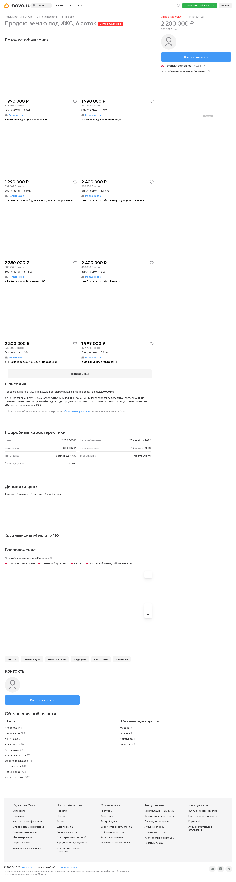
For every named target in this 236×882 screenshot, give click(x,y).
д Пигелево (68, 16)
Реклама (208, 116)
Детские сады (57, 656)
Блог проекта (65, 823)
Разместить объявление (199, 5)
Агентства (107, 813)
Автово (78, 560)
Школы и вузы (32, 656)
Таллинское (12, 730)
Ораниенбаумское (16, 758)
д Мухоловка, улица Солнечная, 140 (27, 119)
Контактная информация (28, 818)
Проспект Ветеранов (21, 560)
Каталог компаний (112, 834)
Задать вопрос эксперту (159, 813)
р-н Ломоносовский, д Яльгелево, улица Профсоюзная (39, 200)
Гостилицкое (13, 763)
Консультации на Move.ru (160, 808)
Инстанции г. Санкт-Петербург (69, 847)
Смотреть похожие (42, 697)
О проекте (19, 808)
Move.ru (111, 868)
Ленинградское (14, 774)
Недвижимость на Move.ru (18, 16)
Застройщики (109, 818)
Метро (12, 656)
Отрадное (126, 741)
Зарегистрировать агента (116, 823)
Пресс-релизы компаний (71, 834)
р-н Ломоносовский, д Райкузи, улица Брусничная (112, 200)
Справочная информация (28, 823)
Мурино (125, 725)
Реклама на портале (25, 829)
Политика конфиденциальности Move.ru (25, 871)
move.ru (27, 864)
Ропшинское (12, 769)
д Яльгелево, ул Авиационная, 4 (101, 119)
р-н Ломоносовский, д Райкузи (100, 281)
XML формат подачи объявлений (200, 825)
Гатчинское (12, 747)
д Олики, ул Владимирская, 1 (99, 361)
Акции (60, 818)
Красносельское (15, 752)
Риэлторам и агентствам (159, 834)
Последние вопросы (157, 818)
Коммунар (126, 736)
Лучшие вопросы (154, 823)
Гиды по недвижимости (202, 813)
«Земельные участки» (77, 408)
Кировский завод (101, 560)
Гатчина (125, 730)
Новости (62, 808)
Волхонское (12, 741)
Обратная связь (22, 840)
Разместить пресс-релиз (116, 840)
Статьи (61, 813)
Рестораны (101, 656)
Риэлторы (106, 808)
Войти (225, 5)
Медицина (79, 656)
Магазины (121, 656)
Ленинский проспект (54, 560)
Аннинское (125, 560)
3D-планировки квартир (202, 808)
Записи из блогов (67, 829)
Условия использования (27, 845)
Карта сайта (195, 818)
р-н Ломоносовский (47, 16)
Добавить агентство (113, 829)
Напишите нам (68, 864)
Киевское (11, 725)
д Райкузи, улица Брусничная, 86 (25, 281)
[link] (18, 16)
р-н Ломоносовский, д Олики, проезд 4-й (31, 361)
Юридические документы (72, 840)
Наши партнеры (22, 834)
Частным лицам (154, 840)
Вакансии (19, 813)
